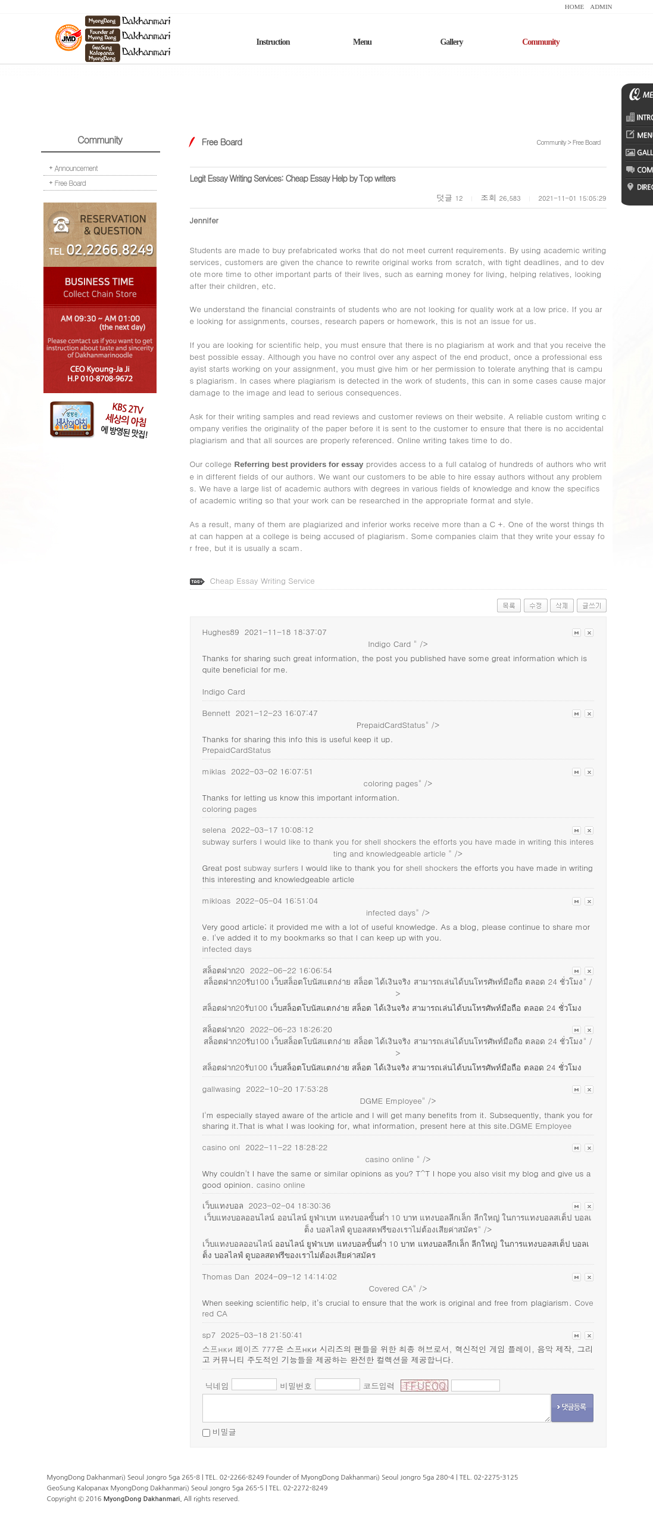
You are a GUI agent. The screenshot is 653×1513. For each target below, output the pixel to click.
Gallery (451, 42)
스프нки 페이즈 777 (239, 1349)
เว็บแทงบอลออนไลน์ (238, 1243)
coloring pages (229, 808)
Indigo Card (223, 691)
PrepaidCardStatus (236, 749)
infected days (227, 948)
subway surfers (270, 867)
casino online (281, 1184)
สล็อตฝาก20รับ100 (235, 1007)
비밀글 (224, 1431)
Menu (362, 42)
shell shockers (390, 841)
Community (541, 42)
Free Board (70, 183)
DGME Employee (540, 1125)
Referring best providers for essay (299, 464)
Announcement (76, 168)
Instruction (273, 42)
